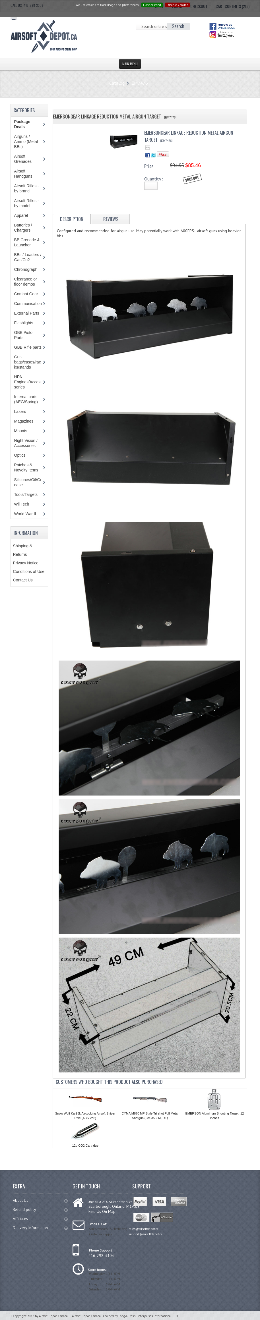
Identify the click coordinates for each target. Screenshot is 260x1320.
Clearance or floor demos (25, 281)
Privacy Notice (25, 563)
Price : (149, 166)
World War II (25, 514)
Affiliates (40, 1218)
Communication (28, 303)
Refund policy (40, 1209)
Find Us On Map (101, 1211)
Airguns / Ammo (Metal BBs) (26, 141)
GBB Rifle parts (28, 347)
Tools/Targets (26, 494)
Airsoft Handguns (23, 173)
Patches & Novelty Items (26, 467)
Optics (20, 455)
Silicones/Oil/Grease (28, 482)
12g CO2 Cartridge (85, 1145)
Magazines (24, 421)
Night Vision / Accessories (26, 443)
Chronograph (26, 269)
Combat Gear (26, 294)
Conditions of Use (29, 571)
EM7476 (139, 83)
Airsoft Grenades (23, 159)
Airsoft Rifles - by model (26, 203)
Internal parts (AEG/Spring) (26, 399)
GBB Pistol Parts (24, 335)
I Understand (152, 5)
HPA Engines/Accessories (27, 382)
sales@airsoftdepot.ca (143, 1229)
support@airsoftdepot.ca (145, 1234)
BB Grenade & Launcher (27, 242)
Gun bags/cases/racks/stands (27, 362)
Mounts (20, 431)
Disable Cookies (177, 5)
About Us (40, 1200)
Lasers (20, 411)
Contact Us (23, 580)
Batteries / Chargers (23, 227)
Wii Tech (21, 504)
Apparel (21, 215)
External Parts (26, 313)
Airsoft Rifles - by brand (26, 188)
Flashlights (23, 323)
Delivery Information (40, 1227)
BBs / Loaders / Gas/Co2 (28, 257)
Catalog (117, 83)
